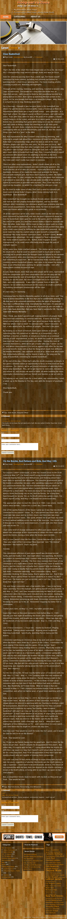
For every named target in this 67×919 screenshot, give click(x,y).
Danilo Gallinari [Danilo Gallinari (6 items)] (49, 862)
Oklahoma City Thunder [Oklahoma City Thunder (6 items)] (51, 898)
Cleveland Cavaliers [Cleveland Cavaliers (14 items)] (53, 860)
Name (2, 433)
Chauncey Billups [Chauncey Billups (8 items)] (50, 856)
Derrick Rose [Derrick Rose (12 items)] (58, 864)
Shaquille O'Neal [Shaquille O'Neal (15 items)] (52, 906)
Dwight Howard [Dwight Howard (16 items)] (52, 868)
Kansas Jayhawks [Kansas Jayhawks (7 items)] (57, 873)
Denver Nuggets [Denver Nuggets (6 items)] (57, 862)
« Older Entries (7, 829)
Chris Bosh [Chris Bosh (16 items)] (59, 856)
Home (6, 17)
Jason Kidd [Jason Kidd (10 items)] (49, 873)
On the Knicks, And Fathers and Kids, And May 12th (30, 461)
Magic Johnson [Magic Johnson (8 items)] (50, 886)
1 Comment (38, 57)
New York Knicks (13, 787)
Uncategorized (18, 57)
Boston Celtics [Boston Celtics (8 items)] (49, 852)
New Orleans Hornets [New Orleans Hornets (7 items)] (51, 894)
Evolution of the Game (8, 858)
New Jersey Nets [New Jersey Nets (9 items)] (50, 892)
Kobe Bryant (12, 413)
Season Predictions (9, 850)
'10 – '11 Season (6, 854)
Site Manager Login (44, 917)
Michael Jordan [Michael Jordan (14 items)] (51, 890)
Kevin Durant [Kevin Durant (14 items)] (50, 875)
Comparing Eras (8, 869)
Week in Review (8, 852)
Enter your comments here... (19, 446)
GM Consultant (6, 860)
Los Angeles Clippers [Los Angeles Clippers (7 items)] (51, 881)
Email (2, 438)
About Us (35, 17)
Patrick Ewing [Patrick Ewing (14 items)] (51, 900)
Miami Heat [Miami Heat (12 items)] (50, 888)
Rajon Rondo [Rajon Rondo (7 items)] (60, 902)
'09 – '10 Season (6, 848)
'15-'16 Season (6, 856)
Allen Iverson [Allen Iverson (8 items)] (49, 848)
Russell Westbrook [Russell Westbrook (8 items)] (51, 904)
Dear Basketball (11, 54)
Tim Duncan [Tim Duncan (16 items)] (50, 912)
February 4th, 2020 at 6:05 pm (11, 421)
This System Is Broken (30, 854)
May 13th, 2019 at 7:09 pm (10, 795)
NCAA (3, 865)
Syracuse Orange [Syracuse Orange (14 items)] (52, 910)
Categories (19, 17)
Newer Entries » (60, 829)
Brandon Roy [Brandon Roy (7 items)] (57, 852)
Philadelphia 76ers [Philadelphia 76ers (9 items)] (51, 902)
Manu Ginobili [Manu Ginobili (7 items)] (57, 886)
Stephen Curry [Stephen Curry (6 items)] (49, 909)
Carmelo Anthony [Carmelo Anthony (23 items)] (54, 853)
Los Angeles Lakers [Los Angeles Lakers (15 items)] (53, 883)
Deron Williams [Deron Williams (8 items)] (50, 865)
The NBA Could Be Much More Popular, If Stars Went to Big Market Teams (32, 867)
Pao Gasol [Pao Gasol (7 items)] (59, 898)
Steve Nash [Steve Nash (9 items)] (56, 909)
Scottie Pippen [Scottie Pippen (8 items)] (60, 904)
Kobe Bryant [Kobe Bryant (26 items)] (52, 877)
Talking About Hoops (8, 867)
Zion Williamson (35, 787)
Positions (6, 875)
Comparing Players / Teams (11, 871)
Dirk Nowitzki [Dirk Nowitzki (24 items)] (52, 866)
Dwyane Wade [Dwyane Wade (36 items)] (53, 870)
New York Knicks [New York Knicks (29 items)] (54, 896)
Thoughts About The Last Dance (33, 857)
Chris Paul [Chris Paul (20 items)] (50, 858)
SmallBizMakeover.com (61, 917)
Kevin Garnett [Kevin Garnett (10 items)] (60, 875)
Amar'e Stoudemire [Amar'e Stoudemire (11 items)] (52, 850)
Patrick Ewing (24, 787)
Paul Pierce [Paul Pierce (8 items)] (59, 900)
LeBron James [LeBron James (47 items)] (54, 879)
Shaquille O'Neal (22, 413)
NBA (3, 862)
